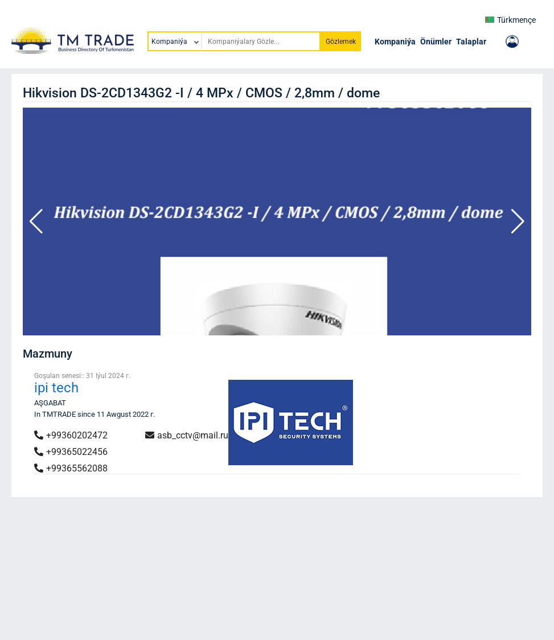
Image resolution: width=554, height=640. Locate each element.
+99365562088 (71, 468)
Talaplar (471, 41)
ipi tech (56, 388)
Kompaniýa (395, 41)
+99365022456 (71, 451)
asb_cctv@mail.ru (186, 435)
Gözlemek (341, 42)
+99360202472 (71, 435)
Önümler (436, 41)
